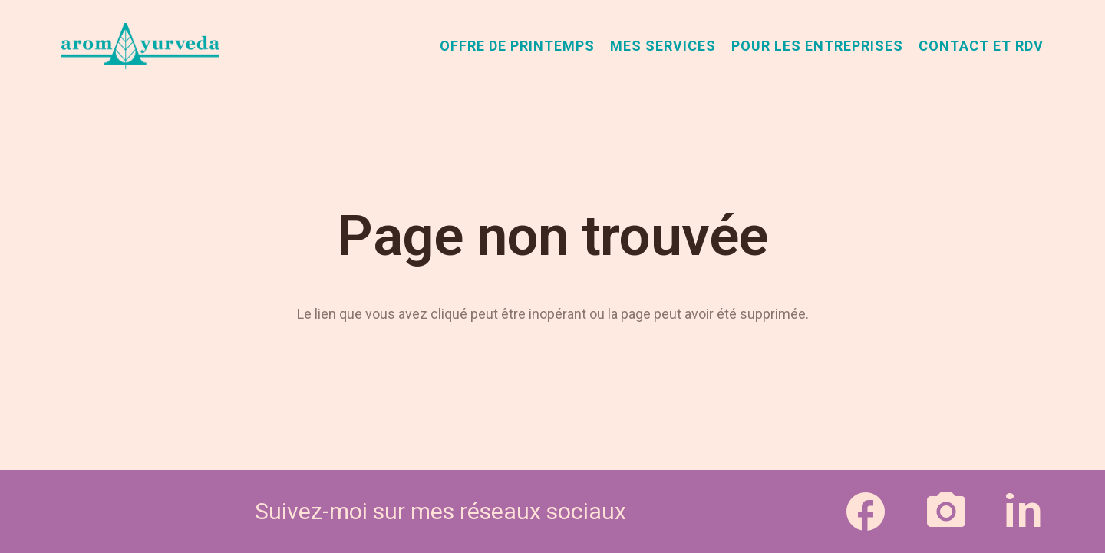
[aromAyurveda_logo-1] (140, 46)
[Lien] (866, 511)
